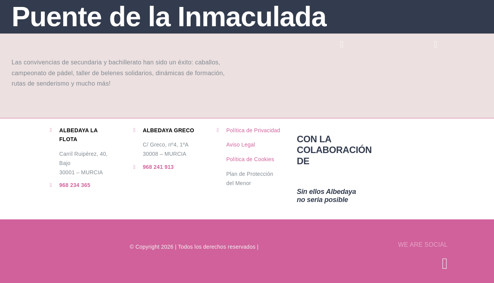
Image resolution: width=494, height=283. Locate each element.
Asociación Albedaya (155, 256)
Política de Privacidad (253, 130)
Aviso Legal (240, 145)
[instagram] (445, 263)
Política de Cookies (250, 159)
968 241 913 (158, 167)
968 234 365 (75, 185)
